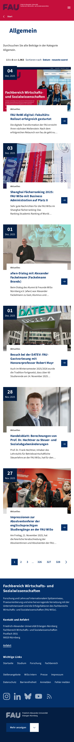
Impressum (57, 674)
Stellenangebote (12, 674)
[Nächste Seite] (66, 562)
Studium (21, 663)
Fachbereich (51, 663)
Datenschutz (9, 682)
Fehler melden (62, 682)
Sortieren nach (34, 60)
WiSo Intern (30, 674)
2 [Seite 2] (21, 562)
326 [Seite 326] (39, 562)
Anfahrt (7, 645)
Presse (44, 674)
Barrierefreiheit (28, 682)
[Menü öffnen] (69, 7)
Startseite (8, 663)
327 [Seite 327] (49, 562)
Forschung (35, 663)
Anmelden (45, 682)
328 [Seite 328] (58, 562)
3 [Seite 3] (27, 562)
